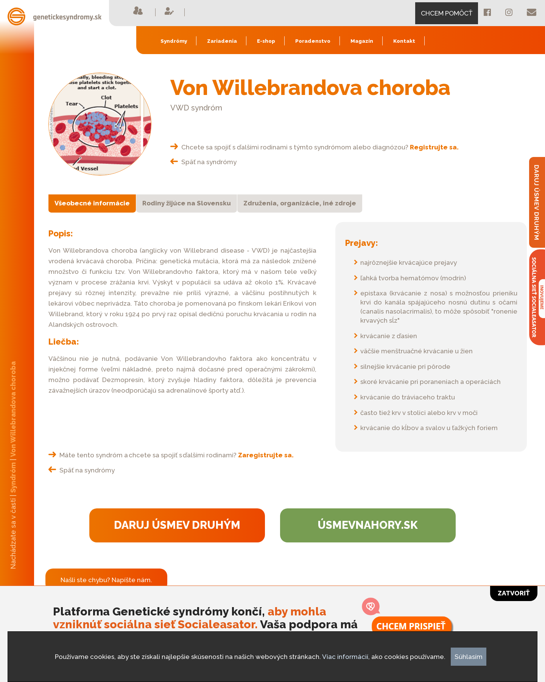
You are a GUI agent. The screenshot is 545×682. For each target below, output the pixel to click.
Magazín (361, 41)
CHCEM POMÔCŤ (446, 13)
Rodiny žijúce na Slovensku (186, 203)
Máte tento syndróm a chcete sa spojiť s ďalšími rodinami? (171, 455)
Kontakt (404, 41)
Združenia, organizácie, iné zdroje (299, 203)
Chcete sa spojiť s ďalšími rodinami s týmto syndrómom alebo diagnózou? (314, 147)
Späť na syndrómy (203, 162)
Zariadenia (222, 41)
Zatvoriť (514, 593)
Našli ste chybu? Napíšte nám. (106, 580)
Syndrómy (173, 41)
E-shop (266, 41)
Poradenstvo (312, 41)
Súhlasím (469, 656)
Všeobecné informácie (92, 203)
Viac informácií (345, 656)
